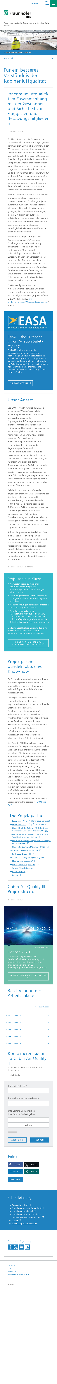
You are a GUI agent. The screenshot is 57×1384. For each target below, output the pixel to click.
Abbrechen (17, 1234)
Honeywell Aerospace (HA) (24, 932)
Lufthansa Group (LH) (21, 922)
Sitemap (11, 1360)
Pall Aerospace (18, 939)
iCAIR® (15, 1315)
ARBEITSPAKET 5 (13, 1138)
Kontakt (12, 1363)
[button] (15, 1259)
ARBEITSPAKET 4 (13, 1131)
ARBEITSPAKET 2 (13, 1117)
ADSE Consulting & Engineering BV (27, 925)
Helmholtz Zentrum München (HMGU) (29, 915)
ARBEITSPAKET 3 (13, 1124)
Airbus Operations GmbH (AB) (25, 918)
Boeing (15, 943)
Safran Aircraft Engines (22, 936)
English (35, 3)
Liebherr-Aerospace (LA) (23, 929)
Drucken (15, 1274)
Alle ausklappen (42, 1101)
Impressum (12, 1366)
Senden (40, 1234)
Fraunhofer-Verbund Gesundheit (26, 1303)
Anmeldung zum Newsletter (24, 1318)
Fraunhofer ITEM (20, 889)
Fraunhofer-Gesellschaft (23, 1306)
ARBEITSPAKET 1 (13, 1110)
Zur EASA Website (19, 423)
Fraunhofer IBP (19, 892)
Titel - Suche (46, 3)
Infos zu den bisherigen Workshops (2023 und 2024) (27, 711)
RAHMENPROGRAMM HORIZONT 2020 (28, 1070)
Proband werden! (20, 1299)
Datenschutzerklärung (19, 1369)
